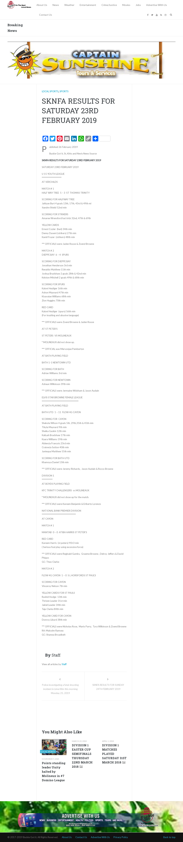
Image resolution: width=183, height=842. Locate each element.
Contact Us (45, 14)
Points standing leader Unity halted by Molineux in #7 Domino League (53, 771)
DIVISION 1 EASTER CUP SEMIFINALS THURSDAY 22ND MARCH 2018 (82, 755)
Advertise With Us (156, 4)
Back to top (169, 837)
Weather (69, 4)
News (56, 4)
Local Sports (50, 91)
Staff (64, 664)
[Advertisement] (107, 714)
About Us (41, 4)
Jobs (138, 4)
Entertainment (88, 4)
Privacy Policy (120, 837)
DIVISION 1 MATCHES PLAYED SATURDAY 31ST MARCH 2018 (114, 753)
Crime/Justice (109, 4)
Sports (64, 91)
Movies (126, 4)
